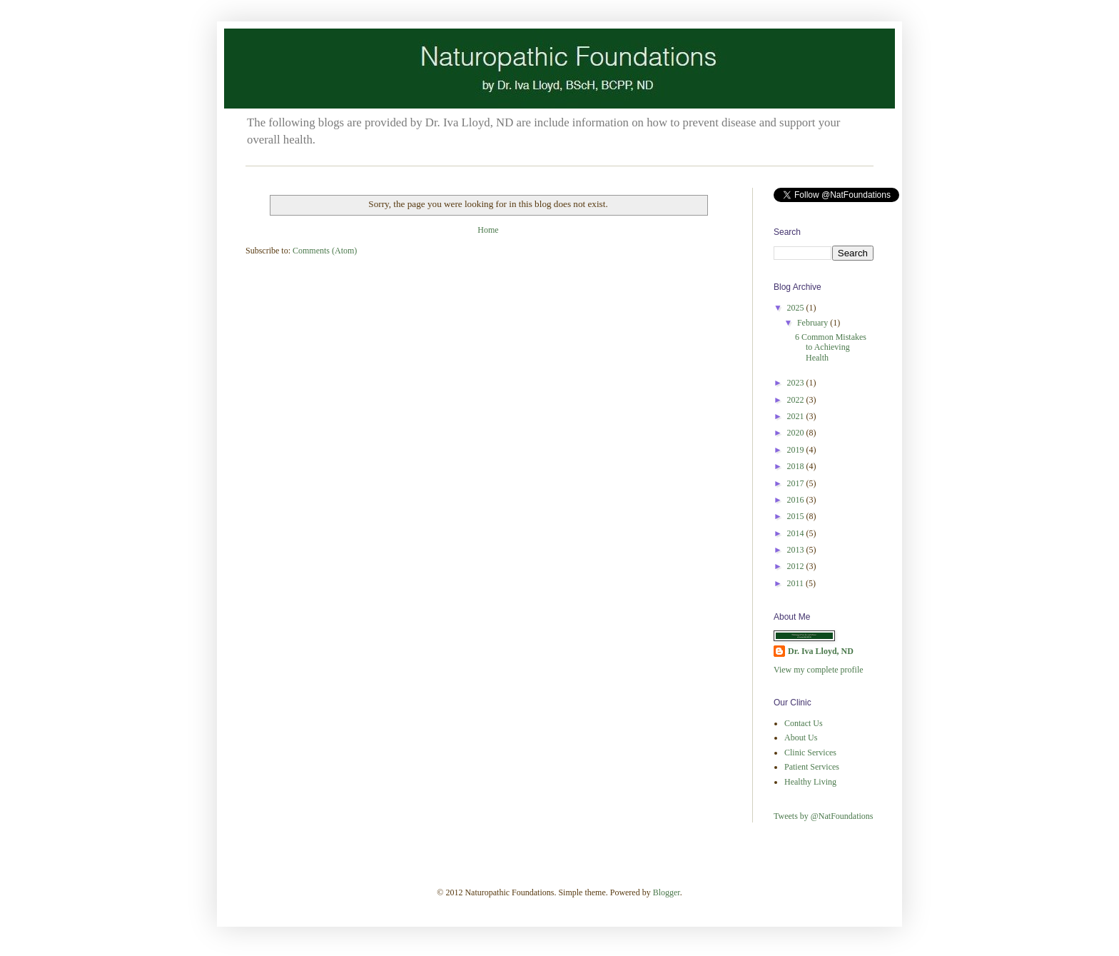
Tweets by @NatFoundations (824, 816)
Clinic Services (810, 753)
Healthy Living (810, 782)
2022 (796, 400)
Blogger (666, 892)
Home (487, 230)
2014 (796, 533)
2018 (796, 466)
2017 (796, 483)
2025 (796, 308)
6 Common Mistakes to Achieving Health (830, 347)
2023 (796, 383)
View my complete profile (819, 670)
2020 (796, 433)
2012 (796, 566)
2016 (796, 500)
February (813, 323)
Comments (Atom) (325, 251)
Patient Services (811, 767)
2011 (796, 583)
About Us (800, 738)
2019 (796, 450)
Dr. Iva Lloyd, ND (821, 651)
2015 (796, 516)
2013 (796, 550)
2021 (796, 416)
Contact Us (803, 723)
